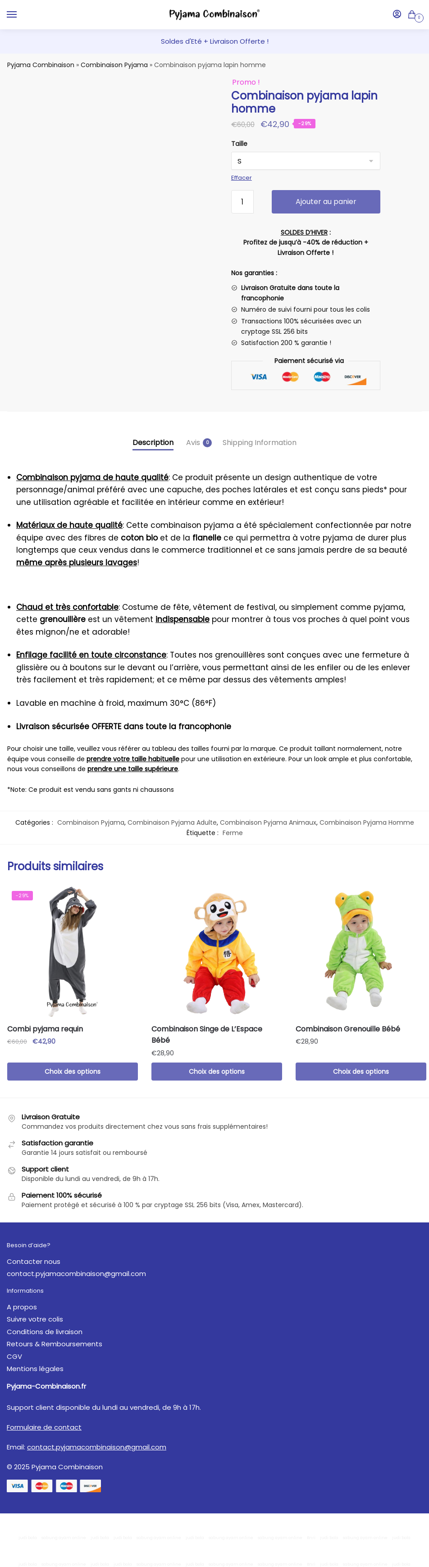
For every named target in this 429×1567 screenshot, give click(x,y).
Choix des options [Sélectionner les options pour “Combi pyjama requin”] (72, 1071)
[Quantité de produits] (242, 201)
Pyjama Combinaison (40, 64)
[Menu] (20, 15)
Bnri (311, 1537)
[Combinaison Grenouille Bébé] (361, 951)
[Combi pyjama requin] (72, 951)
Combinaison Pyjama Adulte (172, 822)
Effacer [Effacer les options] (241, 177)
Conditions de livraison (44, 1331)
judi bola (27, 1537)
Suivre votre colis (35, 1319)
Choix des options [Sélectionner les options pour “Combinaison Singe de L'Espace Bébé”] (217, 1071)
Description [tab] (152, 442)
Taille (239, 143)
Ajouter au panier (326, 201)
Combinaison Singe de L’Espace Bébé (206, 1035)
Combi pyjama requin (45, 1029)
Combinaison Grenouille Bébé (348, 1029)
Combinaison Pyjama (114, 64)
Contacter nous (33, 1261)
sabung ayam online (63, 1537)
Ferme (233, 832)
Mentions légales (35, 1368)
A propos (22, 1307)
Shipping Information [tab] (260, 442)
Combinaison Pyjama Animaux (268, 822)
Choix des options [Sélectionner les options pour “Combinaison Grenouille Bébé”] (361, 1071)
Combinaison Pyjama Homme (366, 822)
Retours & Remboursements (54, 1344)
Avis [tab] (193, 442)
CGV (14, 1356)
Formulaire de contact (44, 1427)
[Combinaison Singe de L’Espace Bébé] (216, 951)
